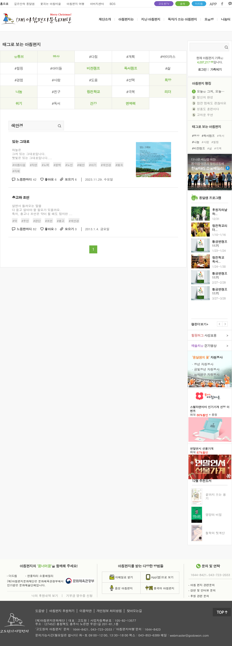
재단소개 (105, 19)
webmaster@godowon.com (189, 635)
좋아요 (51, 180)
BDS (113, 4)
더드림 (199, 3)
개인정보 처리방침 (109, 611)
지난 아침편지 (150, 19)
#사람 (56, 79)
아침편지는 (126, 19)
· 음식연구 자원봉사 (205, 374)
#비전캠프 (198, 148)
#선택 (130, 79)
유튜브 (19, 56)
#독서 (56, 103)
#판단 (37, 221)
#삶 (167, 68)
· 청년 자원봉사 (202, 364)
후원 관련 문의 (199, 596)
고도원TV (163, 3)
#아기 (93, 165)
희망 (168, 79)
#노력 (45, 165)
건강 (93, 103)
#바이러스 (167, 56)
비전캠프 (93, 68)
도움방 (39, 611)
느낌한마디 (27, 180)
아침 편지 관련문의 (202, 585)
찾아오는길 (134, 611)
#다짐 (93, 56)
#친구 (56, 91)
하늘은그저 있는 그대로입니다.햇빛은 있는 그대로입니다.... (32, 154)
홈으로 (4, 4)
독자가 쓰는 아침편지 (182, 19)
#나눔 (195, 142)
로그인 (202, 70)
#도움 (93, 79)
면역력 (130, 103)
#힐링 (19, 68)
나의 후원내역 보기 (45, 595)
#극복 (130, 91)
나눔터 (225, 19)
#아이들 (56, 68)
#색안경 (106, 165)
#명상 (195, 135)
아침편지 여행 (75, 4)
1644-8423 (153, 629)
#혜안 (81, 165)
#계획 (130, 56)
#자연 (33, 165)
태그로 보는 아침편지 (206, 126)
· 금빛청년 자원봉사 (205, 369)
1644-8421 (199, 575)
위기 (18, 103)
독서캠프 (130, 68)
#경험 (19, 79)
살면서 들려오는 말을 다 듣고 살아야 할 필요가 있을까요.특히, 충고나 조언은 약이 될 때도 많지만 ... (42, 210)
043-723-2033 (219, 575)
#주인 (25, 221)
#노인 (69, 165)
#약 (14, 221)
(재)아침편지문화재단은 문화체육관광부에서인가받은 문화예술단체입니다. (35, 583)
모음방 (208, 19)
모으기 (71, 180)
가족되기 (215, 70)
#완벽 (57, 165)
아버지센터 (97, 4)
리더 (168, 91)
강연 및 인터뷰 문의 (202, 590)
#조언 (49, 221)
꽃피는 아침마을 (50, 4)
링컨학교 (93, 91)
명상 (56, 56)
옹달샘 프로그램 (210, 197)
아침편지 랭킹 (201, 83)
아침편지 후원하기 (62, 611)
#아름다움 (19, 165)
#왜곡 (119, 165)
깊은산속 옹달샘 (24, 4)
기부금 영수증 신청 (79, 595)
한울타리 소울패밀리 (39, 576)
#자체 (16, 171)
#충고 (60, 221)
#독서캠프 (208, 135)
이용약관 (85, 611)
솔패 (182, 3)
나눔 (18, 91)
